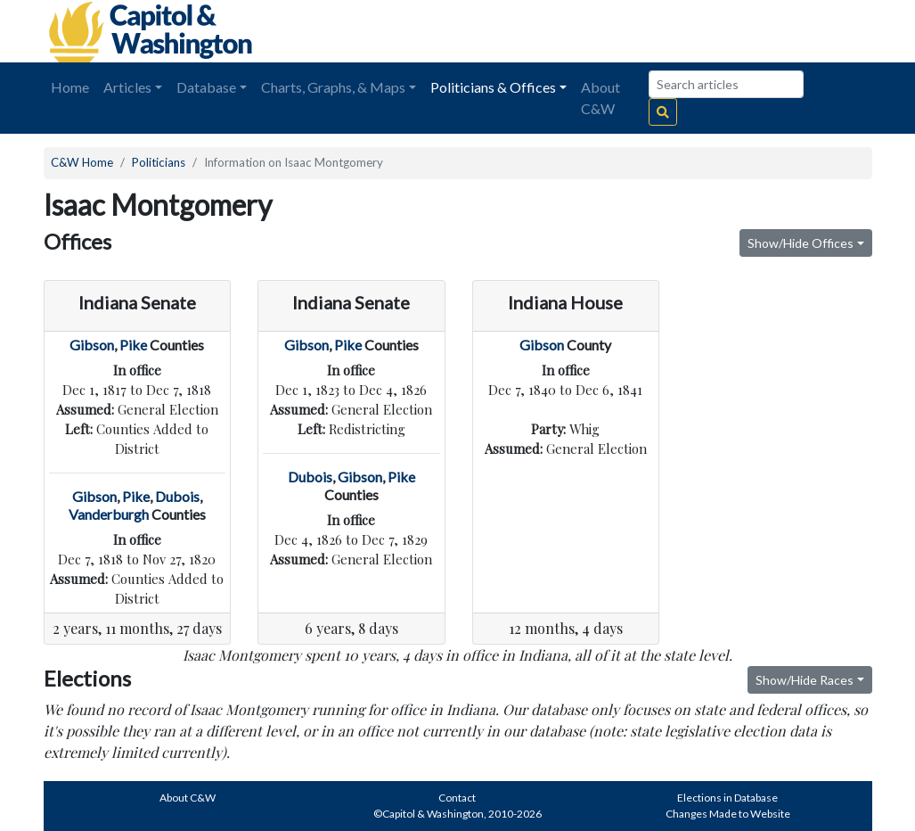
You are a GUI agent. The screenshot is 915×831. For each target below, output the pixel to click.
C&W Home (82, 162)
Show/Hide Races (805, 679)
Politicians (158, 162)
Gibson (91, 344)
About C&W (600, 97)
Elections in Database (727, 797)
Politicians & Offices (493, 86)
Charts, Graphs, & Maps (333, 86)
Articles (127, 86)
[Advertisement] (672, 31)
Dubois (177, 496)
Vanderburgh (109, 514)
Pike (133, 344)
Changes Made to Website (728, 813)
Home (70, 86)
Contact (457, 797)
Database (206, 86)
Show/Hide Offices (801, 243)
